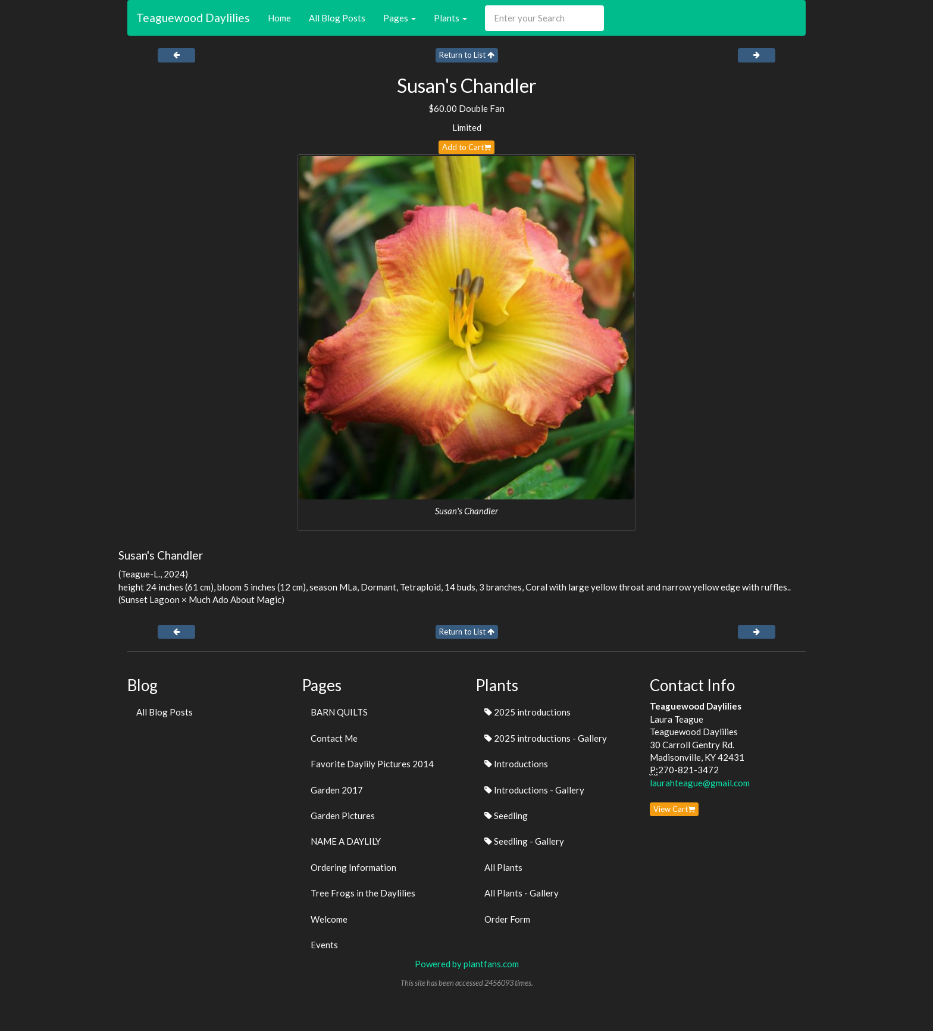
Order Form (507, 919)
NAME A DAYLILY (346, 841)
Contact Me (334, 738)
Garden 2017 (337, 790)
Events (324, 944)
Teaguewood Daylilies (193, 17)
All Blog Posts (337, 18)
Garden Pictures (343, 815)
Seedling (506, 815)
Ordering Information (353, 867)
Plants (450, 18)
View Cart (674, 809)
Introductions (516, 763)
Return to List (466, 55)
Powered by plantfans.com (467, 963)
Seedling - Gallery (524, 841)
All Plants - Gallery (521, 893)
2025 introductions (527, 712)
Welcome (329, 919)
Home (279, 18)
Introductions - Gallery (534, 790)
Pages (399, 18)
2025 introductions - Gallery (545, 738)
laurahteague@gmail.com (700, 782)
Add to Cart (466, 147)
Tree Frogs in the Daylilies (363, 893)
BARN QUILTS (339, 712)
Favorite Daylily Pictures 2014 (372, 763)
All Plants (503, 867)
